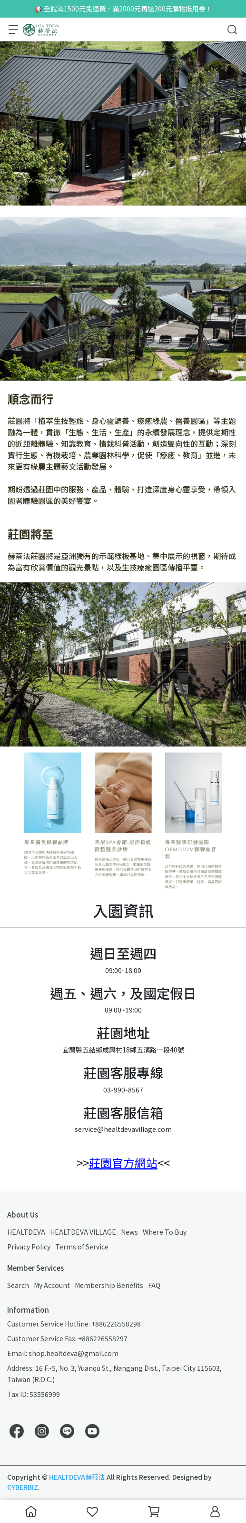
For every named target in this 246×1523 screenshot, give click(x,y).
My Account (52, 1285)
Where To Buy (165, 1232)
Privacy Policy (28, 1246)
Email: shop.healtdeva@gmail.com (62, 1353)
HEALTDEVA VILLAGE (83, 1232)
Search (18, 1285)
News (129, 1232)
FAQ (154, 1285)
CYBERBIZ (22, 1487)
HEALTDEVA (26, 1232)
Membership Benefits (109, 1285)
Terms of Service (81, 1246)
